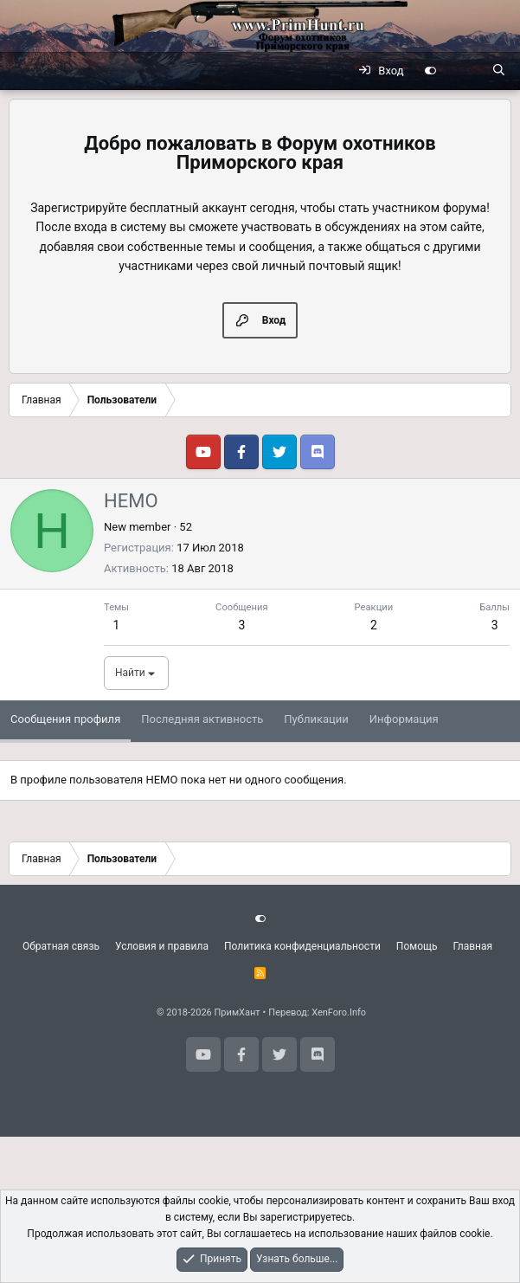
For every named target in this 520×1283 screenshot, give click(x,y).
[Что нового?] (464, 71)
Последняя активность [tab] (202, 718)
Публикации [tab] (316, 718)
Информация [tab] (404, 718)
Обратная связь (61, 946)
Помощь (417, 946)
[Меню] (22, 71)
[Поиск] (499, 71)
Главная (472, 946)
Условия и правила (162, 946)
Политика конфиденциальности (302, 946)
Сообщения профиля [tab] (65, 718)
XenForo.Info (338, 1012)
